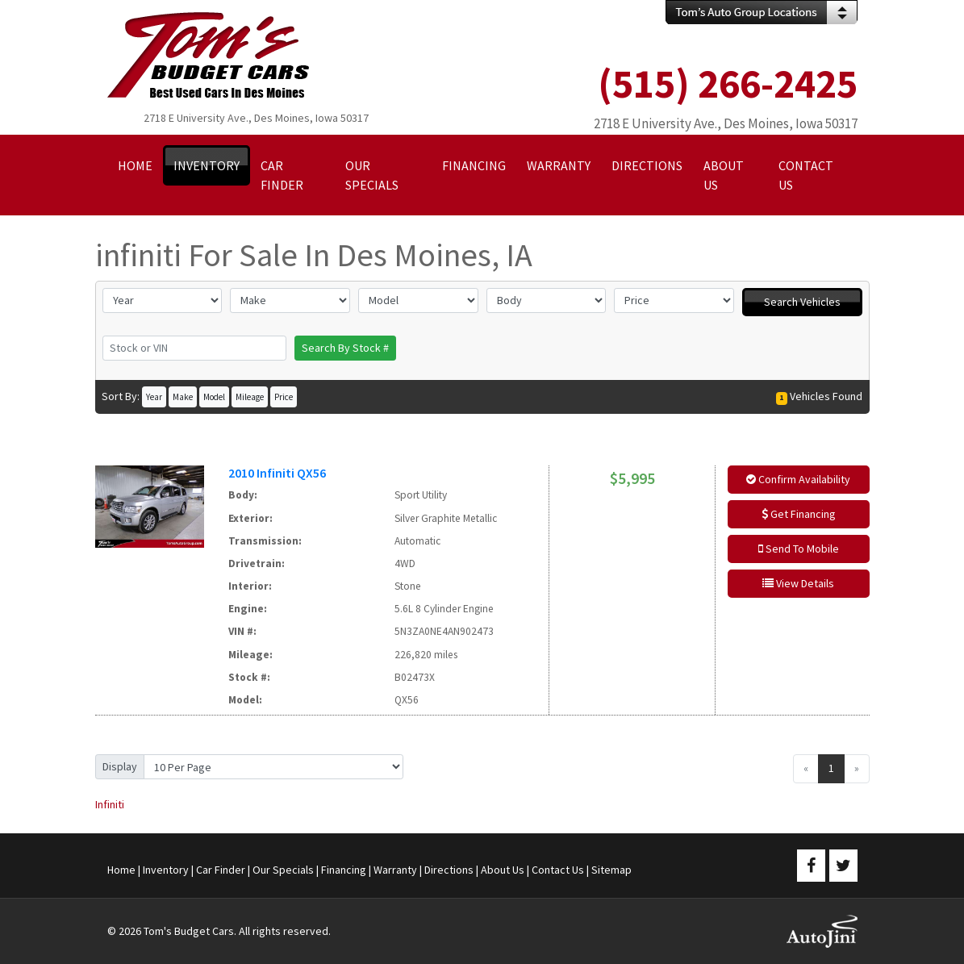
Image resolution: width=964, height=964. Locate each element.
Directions (449, 869)
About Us (502, 869)
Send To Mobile (798, 548)
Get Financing (799, 514)
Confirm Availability (798, 479)
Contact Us (558, 869)
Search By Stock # (345, 347)
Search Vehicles (802, 301)
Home (121, 869)
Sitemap (611, 869)
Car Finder (220, 869)
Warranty (395, 869)
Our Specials (283, 869)
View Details (798, 583)
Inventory (166, 869)
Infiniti (109, 804)
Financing (343, 869)
